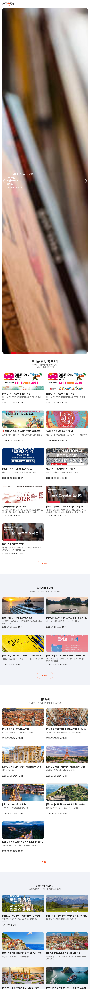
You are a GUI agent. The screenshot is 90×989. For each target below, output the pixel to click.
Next (86, 180)
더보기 (45, 564)
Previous (4, 180)
